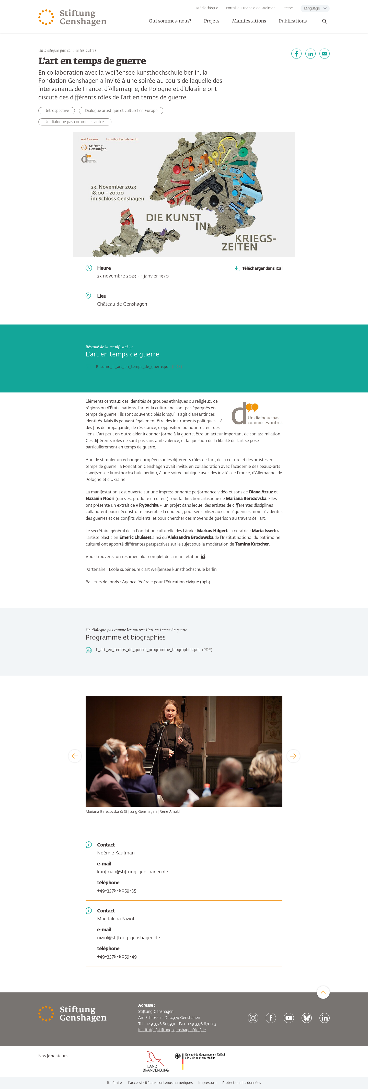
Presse (287, 8)
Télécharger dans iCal (262, 268)
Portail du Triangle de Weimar (250, 8)
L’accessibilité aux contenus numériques (160, 1083)
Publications (293, 21)
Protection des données (241, 1083)
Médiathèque (207, 8)
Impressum (207, 1083)
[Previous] (74, 756)
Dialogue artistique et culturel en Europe (121, 111)
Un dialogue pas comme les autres (75, 122)
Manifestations (249, 21)
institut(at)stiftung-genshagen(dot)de (172, 1030)
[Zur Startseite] (72, 17)
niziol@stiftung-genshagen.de (128, 938)
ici (203, 557)
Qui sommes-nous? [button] (170, 21)
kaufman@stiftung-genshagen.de (132, 872)
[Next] (293, 756)
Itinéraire (114, 1083)
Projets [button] (211, 21)
